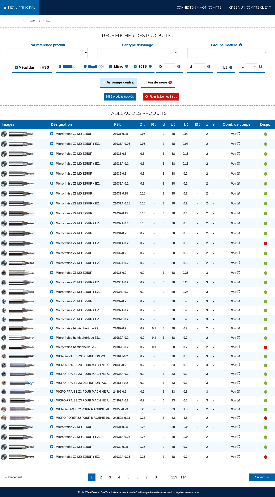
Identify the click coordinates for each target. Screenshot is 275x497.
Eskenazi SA (29, 21)
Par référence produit (47, 45)
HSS (45, 67)
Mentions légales (175, 492)
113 (174, 477)
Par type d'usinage (137, 45)
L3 (225, 67)
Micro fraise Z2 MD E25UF (71, 133)
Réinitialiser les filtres (163, 96)
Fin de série (157, 82)
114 (183, 477)
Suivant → (262, 477)
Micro (116, 66)
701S (140, 66)
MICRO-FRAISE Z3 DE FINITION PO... (78, 356)
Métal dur (26, 67)
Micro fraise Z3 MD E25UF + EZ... (75, 282)
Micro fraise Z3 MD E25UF (71, 272)
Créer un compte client (250, 7)
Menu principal (19, 7)
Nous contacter (192, 492)
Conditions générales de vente (150, 492)
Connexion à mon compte (199, 7)
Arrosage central (120, 82)
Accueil (130, 492)
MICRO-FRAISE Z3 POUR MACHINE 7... (80, 365)
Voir (236, 133)
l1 (184, 124)
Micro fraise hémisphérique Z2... (75, 328)
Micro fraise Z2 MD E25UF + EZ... (75, 143)
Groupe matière (227, 45)
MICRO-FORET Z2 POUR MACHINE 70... (80, 409)
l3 (196, 124)
